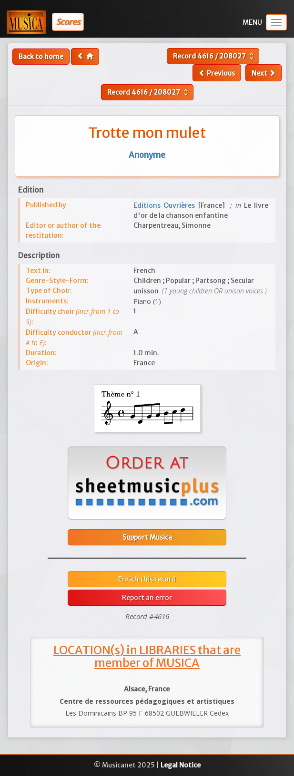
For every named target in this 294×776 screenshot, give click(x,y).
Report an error (147, 597)
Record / (214, 56)
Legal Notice (181, 765)
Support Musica (147, 537)
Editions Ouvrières (165, 205)
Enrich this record (147, 579)
